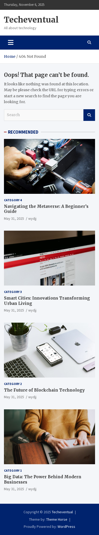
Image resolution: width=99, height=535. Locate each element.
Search (89, 115)
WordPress (66, 526)
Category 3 (13, 292)
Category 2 (13, 384)
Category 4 (13, 200)
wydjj (32, 218)
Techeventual (31, 20)
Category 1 (13, 470)
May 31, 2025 (14, 218)
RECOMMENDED (23, 132)
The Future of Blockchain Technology (44, 390)
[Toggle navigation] (10, 42)
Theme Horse (56, 519)
